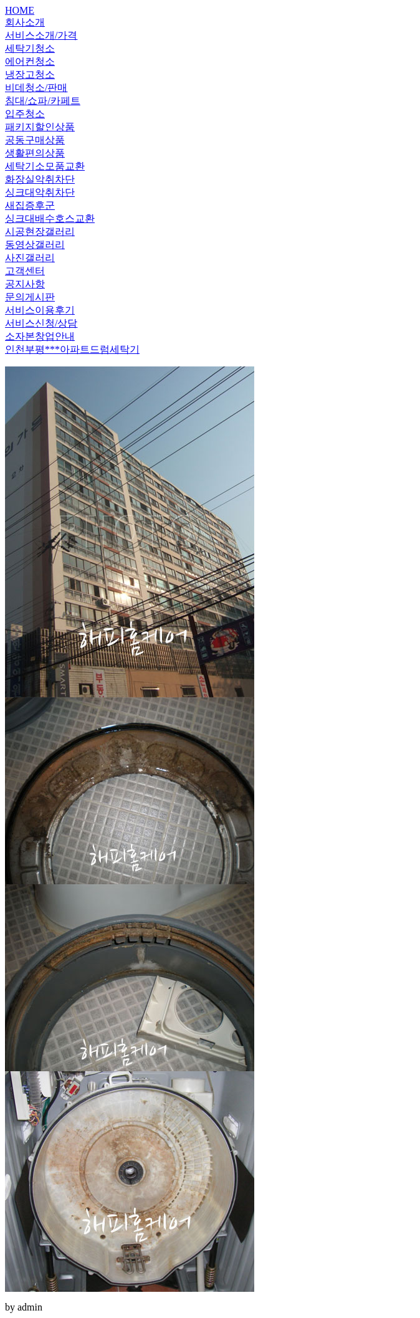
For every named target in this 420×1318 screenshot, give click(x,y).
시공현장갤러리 (40, 231)
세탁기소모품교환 (45, 166)
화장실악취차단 (40, 179)
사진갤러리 (30, 257)
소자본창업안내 (40, 336)
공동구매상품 (35, 140)
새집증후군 (30, 205)
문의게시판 (30, 297)
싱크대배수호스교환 (50, 218)
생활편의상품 (35, 153)
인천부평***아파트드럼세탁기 (72, 349)
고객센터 (25, 270)
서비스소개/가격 (41, 35)
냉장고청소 (30, 74)
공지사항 (25, 284)
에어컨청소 (30, 61)
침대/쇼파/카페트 (42, 100)
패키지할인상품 (40, 127)
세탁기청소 (30, 48)
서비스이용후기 (40, 310)
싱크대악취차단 (40, 192)
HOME (19, 10)
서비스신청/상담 (41, 323)
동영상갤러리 (35, 244)
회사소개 (25, 22)
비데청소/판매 (36, 87)
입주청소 (25, 113)
